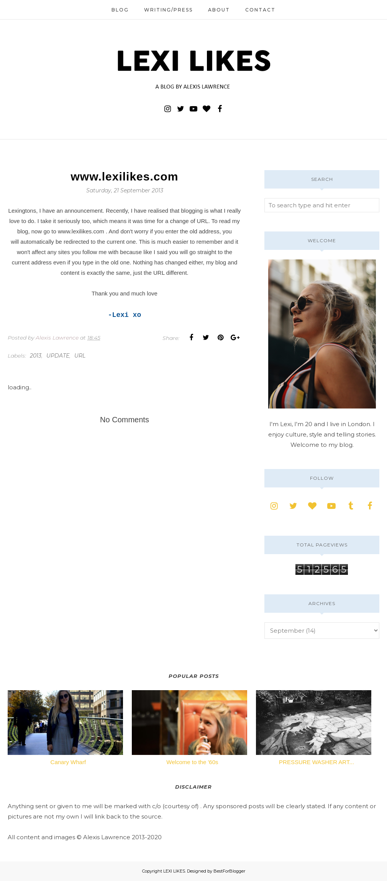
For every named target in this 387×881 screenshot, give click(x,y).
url (79, 355)
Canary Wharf (68, 762)
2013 (35, 355)
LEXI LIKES (174, 871)
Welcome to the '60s (192, 762)
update (57, 355)
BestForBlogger (229, 871)
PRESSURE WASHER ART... (316, 762)
